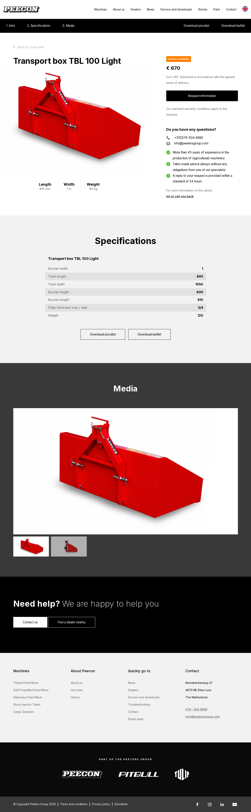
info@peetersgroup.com (191, 143)
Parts (216, 9)
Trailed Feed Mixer (25, 682)
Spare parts (136, 719)
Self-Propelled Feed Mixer (31, 690)
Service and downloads (176, 9)
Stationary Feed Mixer (27, 697)
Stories (202, 9)
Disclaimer (121, 804)
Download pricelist (196, 26)
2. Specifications (38, 26)
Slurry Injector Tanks (26, 704)
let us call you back (180, 196)
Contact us (30, 622)
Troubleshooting (139, 704)
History (75, 697)
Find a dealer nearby (72, 622)
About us (119, 9)
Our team (77, 690)
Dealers (136, 9)
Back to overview (30, 47)
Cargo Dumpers (23, 711)
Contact (231, 9)
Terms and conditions (74, 804)
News (150, 9)
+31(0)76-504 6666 (188, 138)
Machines (100, 9)
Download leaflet (233, 26)
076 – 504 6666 (196, 709)
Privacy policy (101, 804)
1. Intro (10, 26)
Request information (202, 96)
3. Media (68, 26)
